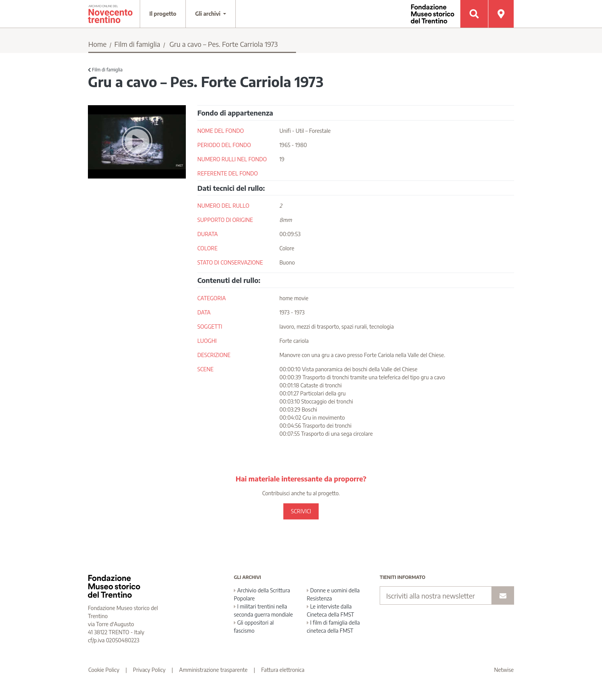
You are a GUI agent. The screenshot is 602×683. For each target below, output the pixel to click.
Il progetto (162, 13)
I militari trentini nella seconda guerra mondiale (263, 610)
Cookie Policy (103, 669)
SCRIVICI (301, 511)
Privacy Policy (149, 669)
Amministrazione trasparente (213, 669)
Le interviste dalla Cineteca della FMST (330, 610)
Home (97, 44)
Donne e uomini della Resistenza (333, 594)
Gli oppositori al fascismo (254, 626)
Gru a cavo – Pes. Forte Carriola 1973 (223, 44)
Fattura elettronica (282, 669)
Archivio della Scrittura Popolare (262, 594)
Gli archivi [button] (208, 13)
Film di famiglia (137, 44)
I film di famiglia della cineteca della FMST (333, 626)
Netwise (504, 669)
